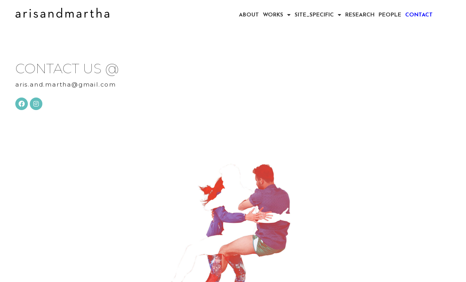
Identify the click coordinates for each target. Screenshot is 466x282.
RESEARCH (360, 15)
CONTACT (419, 15)
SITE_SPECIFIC (318, 15)
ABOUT (249, 15)
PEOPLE (390, 15)
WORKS (277, 15)
